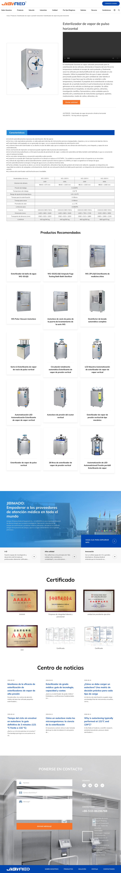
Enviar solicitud (71, 102)
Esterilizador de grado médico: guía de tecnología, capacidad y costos (60, 687)
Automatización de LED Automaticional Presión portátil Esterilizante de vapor (97, 465)
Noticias (83, 10)
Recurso (94, 10)
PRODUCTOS (68, 869)
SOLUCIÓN (82, 869)
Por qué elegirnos (69, 10)
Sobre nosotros (6, 10)
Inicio (8, 16)
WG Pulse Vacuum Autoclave (23, 319)
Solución (31, 10)
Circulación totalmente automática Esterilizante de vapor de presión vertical (60, 369)
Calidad (54, 10)
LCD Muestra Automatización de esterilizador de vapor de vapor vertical (97, 369)
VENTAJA (94, 869)
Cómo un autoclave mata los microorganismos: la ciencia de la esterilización (60, 721)
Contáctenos (106, 10)
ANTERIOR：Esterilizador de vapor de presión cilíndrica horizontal (84, 113)
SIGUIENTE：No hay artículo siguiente (75, 115)
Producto (20, 10)
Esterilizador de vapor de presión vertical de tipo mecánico (97, 417)
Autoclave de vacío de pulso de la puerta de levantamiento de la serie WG (60, 321)
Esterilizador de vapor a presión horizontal (30, 16)
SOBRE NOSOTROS (51, 869)
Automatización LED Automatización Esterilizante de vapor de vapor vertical (23, 417)
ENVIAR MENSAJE (44, 826)
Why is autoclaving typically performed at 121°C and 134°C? (98, 721)
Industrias (43, 10)
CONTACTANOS (109, 869)
